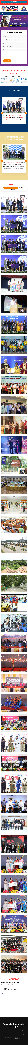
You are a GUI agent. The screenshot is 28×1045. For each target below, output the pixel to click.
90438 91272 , (6, 4)
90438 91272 (7, 989)
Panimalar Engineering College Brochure (14, 993)
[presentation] (12, 56)
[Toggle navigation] (2, 14)
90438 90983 (14, 4)
